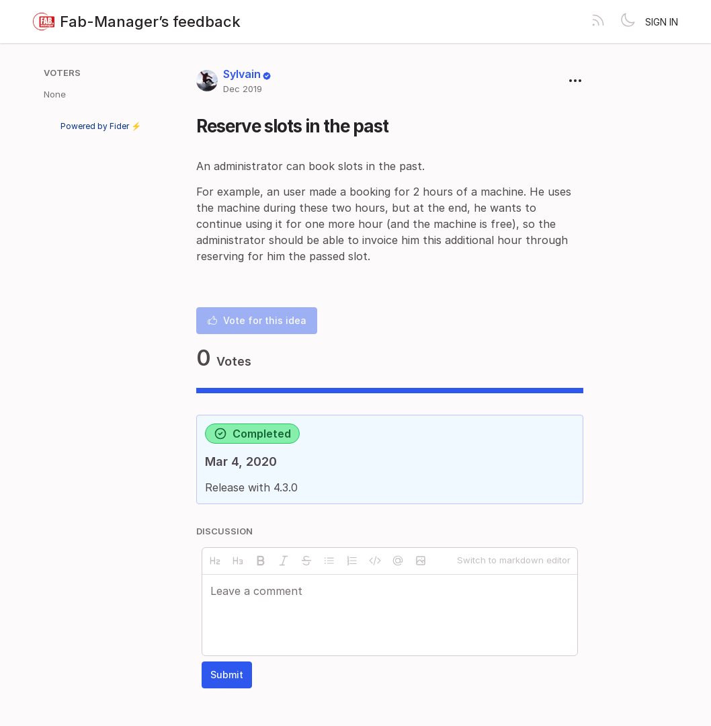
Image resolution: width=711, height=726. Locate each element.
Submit (226, 674)
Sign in (661, 22)
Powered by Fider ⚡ (100, 126)
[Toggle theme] (628, 21)
